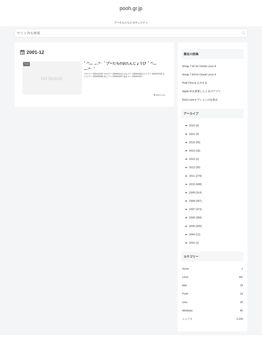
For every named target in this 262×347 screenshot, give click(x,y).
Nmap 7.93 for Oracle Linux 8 (199, 74)
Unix (212, 302)
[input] (131, 33)
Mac (212, 285)
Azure (212, 268)
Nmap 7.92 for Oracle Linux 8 (199, 66)
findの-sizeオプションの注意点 (200, 99)
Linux (212, 277)
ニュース (212, 319)
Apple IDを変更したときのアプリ (201, 91)
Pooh (212, 293)
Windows (212, 310)
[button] (243, 33)
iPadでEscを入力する (194, 82)
